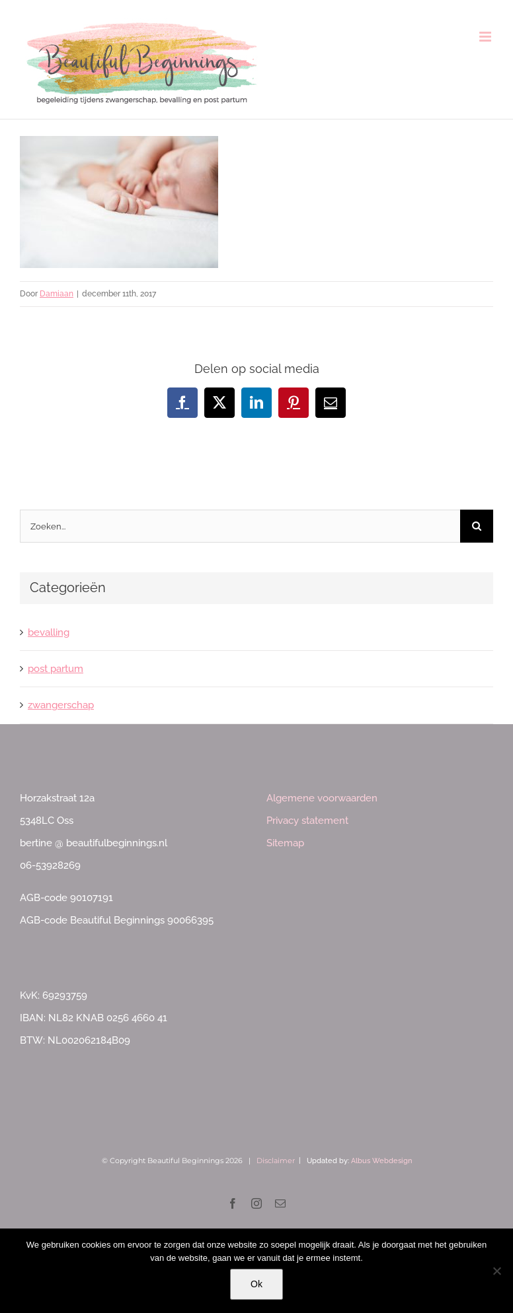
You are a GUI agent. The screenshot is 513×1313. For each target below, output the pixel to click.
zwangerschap (61, 705)
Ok (256, 1284)
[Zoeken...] (240, 526)
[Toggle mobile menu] (486, 37)
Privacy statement (307, 820)
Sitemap (285, 843)
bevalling (48, 632)
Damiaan (56, 293)
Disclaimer (275, 1160)
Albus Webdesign (381, 1161)
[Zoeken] (476, 526)
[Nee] (496, 1270)
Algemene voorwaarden (321, 798)
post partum (55, 669)
